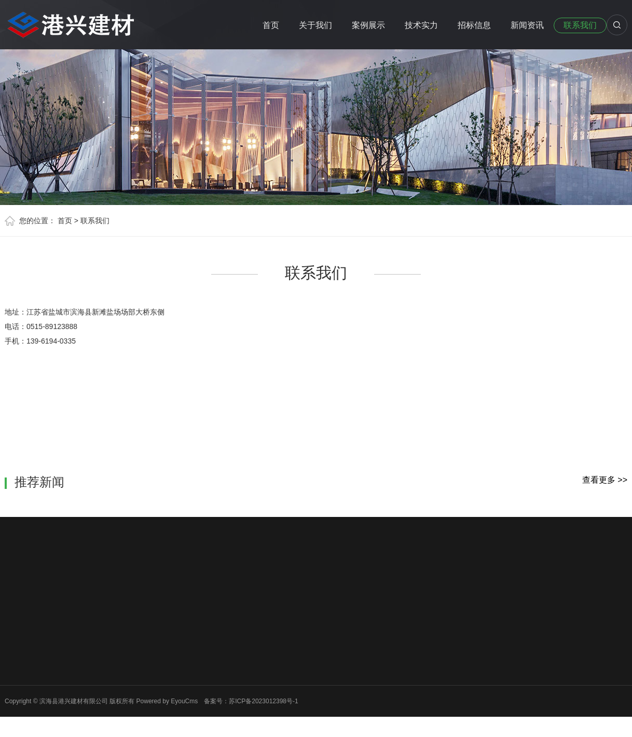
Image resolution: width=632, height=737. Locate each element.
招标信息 (474, 25)
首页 (271, 25)
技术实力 (421, 25)
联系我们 (580, 25)
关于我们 (315, 25)
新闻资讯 (527, 25)
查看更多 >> (604, 479)
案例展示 (368, 25)
